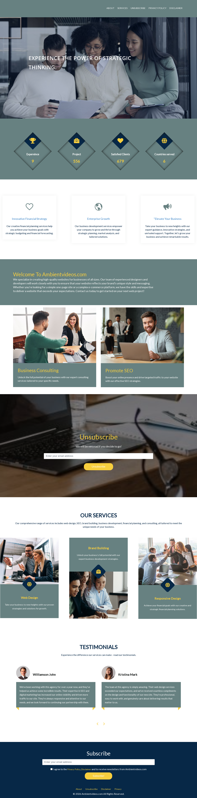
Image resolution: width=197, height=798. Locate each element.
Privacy (118, 789)
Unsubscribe (138, 8)
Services (122, 8)
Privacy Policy (157, 8)
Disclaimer (175, 8)
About (110, 8)
